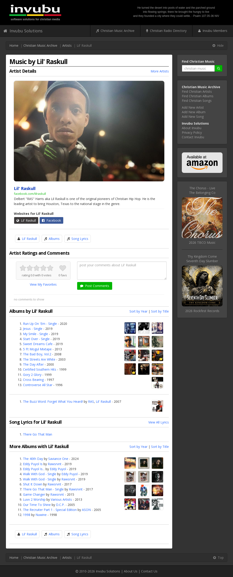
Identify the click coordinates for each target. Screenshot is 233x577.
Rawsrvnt (54, 464)
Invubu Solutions (23, 30)
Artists (67, 45)
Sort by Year (138, 311)
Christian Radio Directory (166, 30)
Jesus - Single (32, 328)
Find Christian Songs (197, 100)
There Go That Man (37, 434)
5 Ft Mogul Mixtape (37, 349)
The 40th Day (33, 458)
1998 (26, 515)
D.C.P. (60, 505)
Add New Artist (193, 107)
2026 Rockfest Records (202, 311)
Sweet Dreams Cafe (38, 344)
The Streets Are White (39, 359)
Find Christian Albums (197, 96)
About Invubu (191, 128)
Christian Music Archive (115, 30)
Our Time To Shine (37, 505)
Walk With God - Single (39, 474)
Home (13, 45)
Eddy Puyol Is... (34, 469)
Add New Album (193, 112)
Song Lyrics (79, 238)
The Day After (33, 364)
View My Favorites (43, 284)
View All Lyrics (158, 422)
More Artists (160, 71)
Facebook (51, 220)
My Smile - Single (35, 334)
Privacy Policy (192, 132)
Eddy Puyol (58, 469)
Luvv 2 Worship (34, 499)
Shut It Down (32, 484)
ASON (86, 510)
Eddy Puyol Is (33, 464)
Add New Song (193, 116)
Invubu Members (212, 30)
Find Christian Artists (197, 91)
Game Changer (34, 494)
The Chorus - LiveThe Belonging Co (202, 190)
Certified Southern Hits (39, 369)
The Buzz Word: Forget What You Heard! (53, 401)
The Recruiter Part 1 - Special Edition (50, 510)
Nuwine (41, 515)
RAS (91, 401)
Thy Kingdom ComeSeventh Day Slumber (202, 258)
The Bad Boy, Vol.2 (37, 354)
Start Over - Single (36, 339)
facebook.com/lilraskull (30, 194)
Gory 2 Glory (32, 374)
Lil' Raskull (26, 220)
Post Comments (94, 286)
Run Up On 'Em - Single (40, 323)
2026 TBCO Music (202, 242)
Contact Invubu (193, 137)
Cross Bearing (33, 379)
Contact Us (149, 571)
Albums (54, 238)
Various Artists (61, 499)
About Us (130, 571)
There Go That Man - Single (43, 489)
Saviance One (58, 458)
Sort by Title (160, 311)
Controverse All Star (37, 385)
